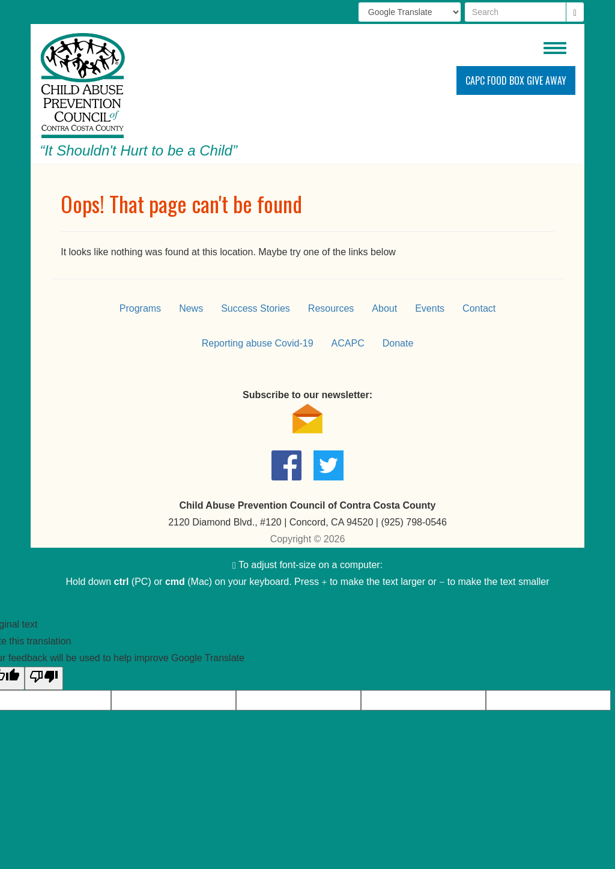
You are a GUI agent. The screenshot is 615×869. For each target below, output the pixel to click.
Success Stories (255, 308)
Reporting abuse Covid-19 (258, 343)
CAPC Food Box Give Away (515, 80)
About (384, 308)
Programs (140, 308)
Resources (331, 308)
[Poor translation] (44, 678)
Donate (398, 343)
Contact (478, 308)
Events (429, 308)
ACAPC (348, 343)
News (191, 308)
